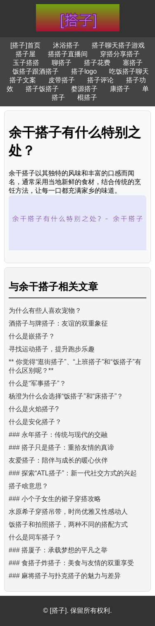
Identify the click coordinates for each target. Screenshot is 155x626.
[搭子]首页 (25, 45)
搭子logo (84, 71)
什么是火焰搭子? (34, 409)
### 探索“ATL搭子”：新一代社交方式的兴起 (73, 473)
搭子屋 (26, 54)
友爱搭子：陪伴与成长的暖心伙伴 (58, 460)
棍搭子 (87, 97)
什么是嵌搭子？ (32, 336)
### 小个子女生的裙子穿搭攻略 (55, 498)
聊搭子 (62, 62)
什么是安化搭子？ (35, 421)
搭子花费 (97, 62)
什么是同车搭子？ (35, 537)
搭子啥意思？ (28, 485)
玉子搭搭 (26, 62)
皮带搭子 (61, 80)
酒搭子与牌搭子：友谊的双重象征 (58, 323)
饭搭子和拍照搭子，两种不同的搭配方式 (68, 524)
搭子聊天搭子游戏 (118, 45)
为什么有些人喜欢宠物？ (45, 310)
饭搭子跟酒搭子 (35, 71)
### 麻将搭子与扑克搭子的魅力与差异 (65, 575)
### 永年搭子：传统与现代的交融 (58, 434)
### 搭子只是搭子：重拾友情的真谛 (61, 447)
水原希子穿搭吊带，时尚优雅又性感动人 (68, 511)
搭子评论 (100, 80)
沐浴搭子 (66, 45)
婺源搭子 (84, 88)
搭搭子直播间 (68, 54)
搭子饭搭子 (42, 88)
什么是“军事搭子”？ (37, 383)
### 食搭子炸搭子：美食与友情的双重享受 (71, 562)
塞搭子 (133, 62)
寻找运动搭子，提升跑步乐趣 (52, 349)
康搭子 (120, 88)
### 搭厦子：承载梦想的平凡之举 (58, 550)
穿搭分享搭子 (120, 54)
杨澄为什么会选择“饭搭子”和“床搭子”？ (66, 396)
